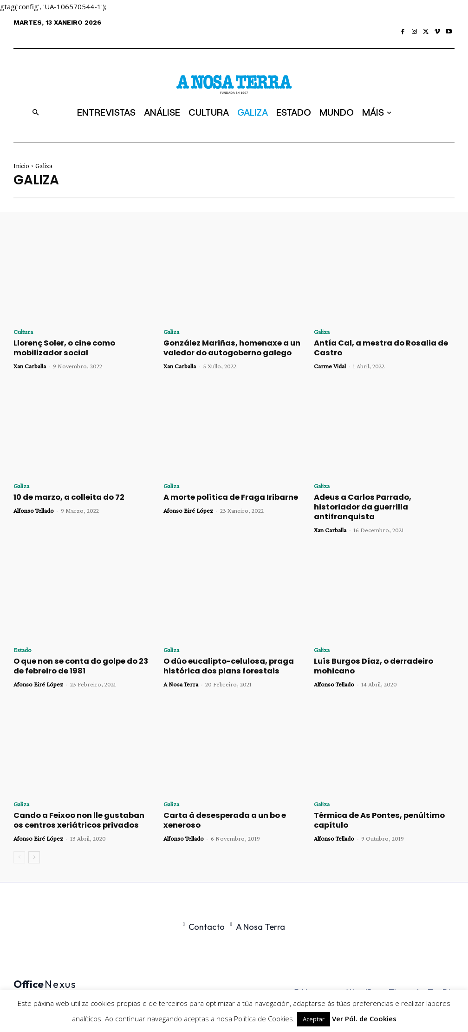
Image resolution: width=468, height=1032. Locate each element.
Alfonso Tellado (33, 508)
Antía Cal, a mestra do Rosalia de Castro (372, 347)
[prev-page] (19, 842)
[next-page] (34, 842)
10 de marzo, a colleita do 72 (62, 496)
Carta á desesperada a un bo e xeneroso (218, 806)
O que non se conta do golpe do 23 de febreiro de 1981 (79, 653)
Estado (22, 637)
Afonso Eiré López (188, 508)
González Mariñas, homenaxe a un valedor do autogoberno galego (224, 347)
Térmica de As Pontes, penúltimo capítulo (372, 806)
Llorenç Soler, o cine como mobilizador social (81, 347)
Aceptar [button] (314, 1019)
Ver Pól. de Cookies (364, 1018)
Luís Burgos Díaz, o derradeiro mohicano (367, 653)
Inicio (21, 166)
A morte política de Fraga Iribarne (223, 496)
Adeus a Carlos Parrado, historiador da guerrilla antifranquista (383, 500)
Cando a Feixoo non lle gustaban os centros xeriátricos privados (76, 806)
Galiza (171, 331)
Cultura (23, 331)
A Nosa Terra (180, 670)
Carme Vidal (330, 364)
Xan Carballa (29, 364)
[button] (35, 112)
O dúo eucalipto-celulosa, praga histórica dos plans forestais (221, 653)
